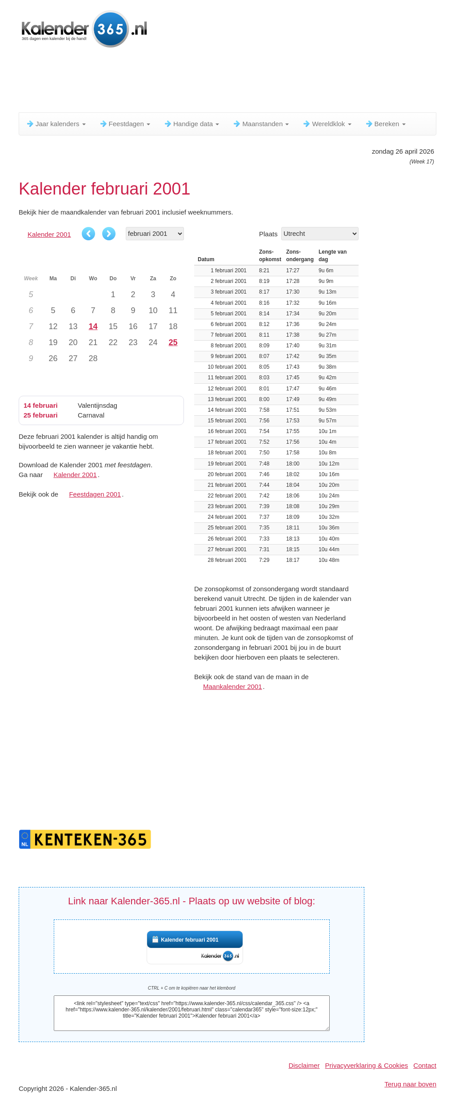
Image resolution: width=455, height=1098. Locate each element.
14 (92, 326)
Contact (424, 1065)
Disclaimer (303, 1065)
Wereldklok (326, 123)
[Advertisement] (234, 82)
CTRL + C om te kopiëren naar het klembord (191, 988)
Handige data (191, 123)
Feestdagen (124, 123)
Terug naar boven (410, 1084)
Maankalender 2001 (232, 686)
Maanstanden (260, 123)
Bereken (385, 123)
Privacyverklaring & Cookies (366, 1065)
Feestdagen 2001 (95, 494)
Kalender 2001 (49, 234)
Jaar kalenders (56, 123)
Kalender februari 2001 (189, 940)
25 (172, 342)
